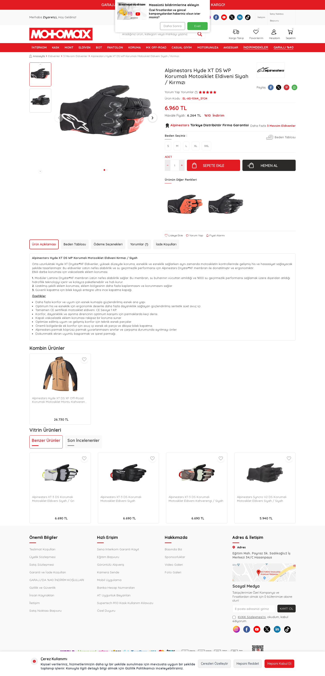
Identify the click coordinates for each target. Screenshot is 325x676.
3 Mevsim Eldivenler (75, 56)
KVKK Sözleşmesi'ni (252, 617)
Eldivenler (54, 56)
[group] (105, 114)
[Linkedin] (240, 17)
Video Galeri (174, 565)
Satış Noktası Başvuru (277, 17)
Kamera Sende (108, 572)
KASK (55, 47)
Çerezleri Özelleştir (214, 664)
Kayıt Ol (286, 609)
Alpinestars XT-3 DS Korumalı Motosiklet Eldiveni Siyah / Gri (53, 499)
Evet (197, 26)
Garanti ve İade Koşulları (47, 572)
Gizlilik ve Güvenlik (42, 588)
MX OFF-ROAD (156, 47)
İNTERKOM (39, 47)
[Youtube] (224, 17)
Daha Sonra (172, 26)
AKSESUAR (230, 47)
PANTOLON (115, 47)
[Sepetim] (290, 34)
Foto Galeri (173, 572)
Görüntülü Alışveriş (110, 565)
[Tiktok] (248, 17)
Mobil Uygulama (109, 580)
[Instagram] (236, 629)
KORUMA (134, 47)
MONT (69, 47)
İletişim (261, 17)
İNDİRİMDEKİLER (255, 47)
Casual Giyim (182, 47)
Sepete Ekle (213, 165)
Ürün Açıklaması (44, 244)
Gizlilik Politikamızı (140, 668)
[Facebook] (216, 17)
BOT (99, 47)
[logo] (61, 34)
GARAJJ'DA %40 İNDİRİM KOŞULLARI (56, 580)
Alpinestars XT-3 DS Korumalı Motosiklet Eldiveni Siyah (120, 499)
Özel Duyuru (106, 611)
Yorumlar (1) (139, 244)
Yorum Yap (172, 92)
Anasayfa (37, 56)
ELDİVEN (85, 47)
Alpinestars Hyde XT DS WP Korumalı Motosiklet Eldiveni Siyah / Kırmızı (135, 56)
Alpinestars (179, 125)
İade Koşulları (166, 244)
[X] (232, 17)
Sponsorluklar (175, 557)
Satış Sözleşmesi (41, 565)
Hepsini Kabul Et (279, 664)
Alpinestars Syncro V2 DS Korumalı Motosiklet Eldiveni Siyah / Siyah (261, 499)
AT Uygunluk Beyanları (113, 595)
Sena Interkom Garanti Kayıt (118, 549)
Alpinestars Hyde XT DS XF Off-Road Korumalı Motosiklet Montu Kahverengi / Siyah (60, 400)
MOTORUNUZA (207, 47)
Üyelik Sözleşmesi (42, 557)
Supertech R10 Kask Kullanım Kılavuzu (125, 603)
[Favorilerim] (255, 34)
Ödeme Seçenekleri (108, 244)
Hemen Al (269, 165)
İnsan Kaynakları (41, 595)
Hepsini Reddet (248, 664)
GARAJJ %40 (283, 47)
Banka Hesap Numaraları (116, 588)
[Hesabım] (274, 34)
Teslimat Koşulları (42, 549)
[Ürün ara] (199, 34)
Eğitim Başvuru (108, 557)
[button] (40, 64)
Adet (168, 157)
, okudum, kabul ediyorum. (260, 619)
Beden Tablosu (285, 137)
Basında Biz (173, 549)
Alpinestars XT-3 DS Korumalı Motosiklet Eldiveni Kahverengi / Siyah (196, 499)
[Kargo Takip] (236, 34)
